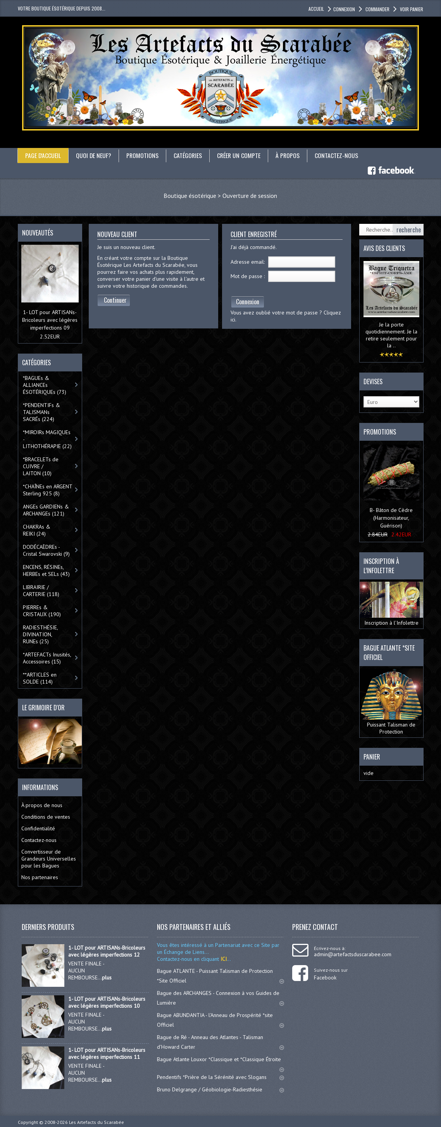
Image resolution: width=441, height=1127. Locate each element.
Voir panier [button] (411, 9)
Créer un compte (241, 155)
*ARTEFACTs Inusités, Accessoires (47, 658)
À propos (290, 155)
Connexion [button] (344, 9)
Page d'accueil (43, 155)
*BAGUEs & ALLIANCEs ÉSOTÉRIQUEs (44, 384)
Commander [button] (376, 9)
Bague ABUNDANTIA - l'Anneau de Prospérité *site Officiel (220, 1019)
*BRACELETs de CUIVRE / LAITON (41, 465)
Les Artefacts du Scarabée (96, 1122)
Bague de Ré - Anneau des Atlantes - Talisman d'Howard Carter (220, 1041)
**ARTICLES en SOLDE (40, 678)
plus (107, 977)
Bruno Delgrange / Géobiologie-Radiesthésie (220, 1089)
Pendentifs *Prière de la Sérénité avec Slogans (220, 1076)
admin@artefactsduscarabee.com (352, 953)
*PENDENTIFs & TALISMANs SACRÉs (41, 411)
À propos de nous (41, 804)
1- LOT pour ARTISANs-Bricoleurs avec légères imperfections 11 (106, 1053)
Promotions (143, 155)
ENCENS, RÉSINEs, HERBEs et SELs (46, 570)
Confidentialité (38, 828)
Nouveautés (37, 232)
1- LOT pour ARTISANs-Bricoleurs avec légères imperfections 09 (50, 319)
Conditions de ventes (45, 816)
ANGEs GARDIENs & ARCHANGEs (46, 510)
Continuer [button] (115, 300)
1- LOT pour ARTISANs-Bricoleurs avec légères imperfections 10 (106, 1002)
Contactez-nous (339, 155)
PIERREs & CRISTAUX (42, 610)
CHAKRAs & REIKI (36, 530)
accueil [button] (316, 8)
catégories (189, 155)
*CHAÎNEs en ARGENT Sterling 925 (47, 489)
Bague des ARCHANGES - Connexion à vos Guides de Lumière (220, 997)
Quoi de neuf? (94, 155)
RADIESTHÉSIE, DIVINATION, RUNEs (40, 634)
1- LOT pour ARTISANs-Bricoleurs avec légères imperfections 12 (106, 951)
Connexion (247, 301)
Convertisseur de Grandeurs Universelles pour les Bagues (48, 858)
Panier (371, 756)
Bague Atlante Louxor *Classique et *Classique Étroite (220, 1062)
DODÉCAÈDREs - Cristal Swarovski (46, 550)
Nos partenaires (39, 876)
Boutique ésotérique (190, 195)
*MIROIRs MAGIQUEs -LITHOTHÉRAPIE (47, 438)
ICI (223, 958)
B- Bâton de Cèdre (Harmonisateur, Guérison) (391, 517)
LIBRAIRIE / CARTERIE (41, 590)
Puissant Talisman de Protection (391, 701)
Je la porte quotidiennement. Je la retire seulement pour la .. (391, 335)
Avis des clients (384, 248)
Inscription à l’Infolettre (391, 603)
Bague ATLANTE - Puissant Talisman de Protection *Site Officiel (220, 975)
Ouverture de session (249, 195)
